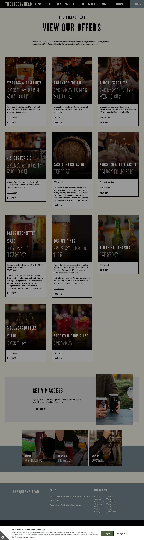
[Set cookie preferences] (5, 535)
